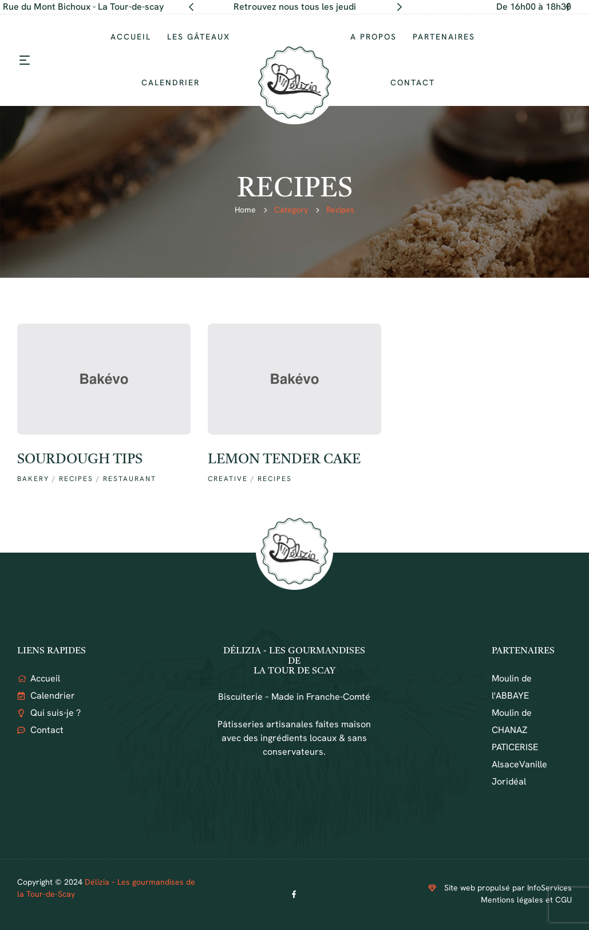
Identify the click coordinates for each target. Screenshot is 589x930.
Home (245, 209)
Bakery (33, 478)
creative (228, 478)
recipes (76, 478)
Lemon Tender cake (284, 460)
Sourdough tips (80, 460)
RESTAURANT (129, 478)
